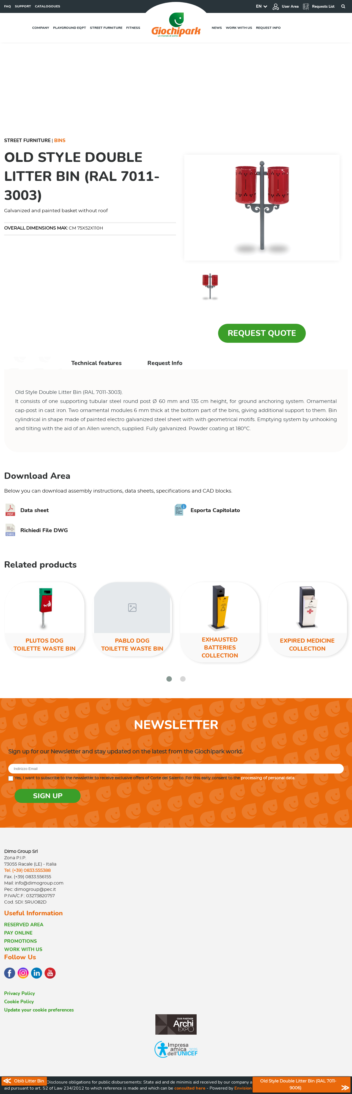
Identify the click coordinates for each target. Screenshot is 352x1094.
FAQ (7, 6)
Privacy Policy (19, 993)
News (217, 28)
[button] (169, 679)
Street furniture (106, 28)
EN (259, 6)
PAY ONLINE (18, 933)
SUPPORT (23, 6)
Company (40, 28)
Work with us (239, 28)
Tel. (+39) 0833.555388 (27, 870)
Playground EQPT (69, 28)
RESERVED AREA (23, 925)
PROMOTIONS (20, 941)
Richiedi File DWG (36, 530)
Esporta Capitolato (207, 510)
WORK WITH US (23, 949)
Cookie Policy (19, 1002)
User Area (285, 6)
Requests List (318, 6)
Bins (59, 140)
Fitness (133, 28)
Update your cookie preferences (39, 1010)
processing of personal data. (268, 778)
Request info (268, 28)
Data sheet (26, 510)
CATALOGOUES (47, 6)
